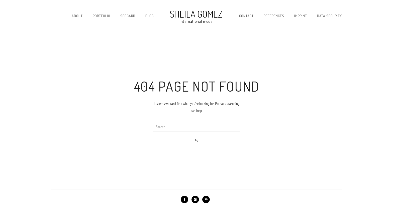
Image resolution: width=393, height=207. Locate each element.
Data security (329, 16)
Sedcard (127, 16)
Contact (246, 16)
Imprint (300, 16)
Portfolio (101, 16)
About (77, 16)
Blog (149, 16)
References (274, 16)
